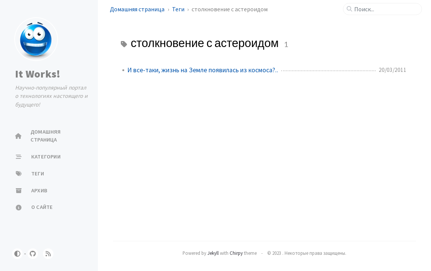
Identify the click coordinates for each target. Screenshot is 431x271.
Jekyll (213, 253)
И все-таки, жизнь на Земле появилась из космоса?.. (202, 70)
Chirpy (236, 253)
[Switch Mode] (17, 253)
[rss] (48, 253)
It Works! (37, 74)
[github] (32, 253)
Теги (179, 9)
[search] (385, 9)
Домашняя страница (138, 9)
